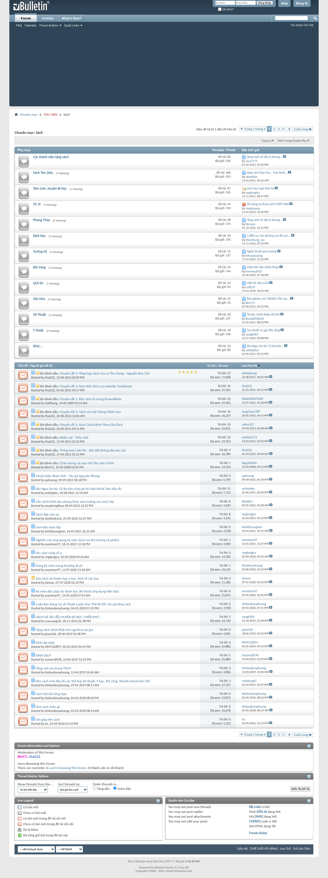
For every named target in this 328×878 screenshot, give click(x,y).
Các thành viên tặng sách (51, 157)
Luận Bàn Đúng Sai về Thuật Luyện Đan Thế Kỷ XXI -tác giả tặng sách (83, 604)
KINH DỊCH (43, 655)
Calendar (31, 25)
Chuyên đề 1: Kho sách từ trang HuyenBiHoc (91, 399)
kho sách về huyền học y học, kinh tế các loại (67, 578)
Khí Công (39, 267)
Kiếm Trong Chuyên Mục (292, 140)
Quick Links (71, 25)
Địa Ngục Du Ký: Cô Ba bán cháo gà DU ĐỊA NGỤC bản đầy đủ (78, 489)
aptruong (51, 480)
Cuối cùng (303, 129)
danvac (49, 582)
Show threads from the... (35, 784)
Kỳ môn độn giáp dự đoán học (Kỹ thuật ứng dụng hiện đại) (77, 591)
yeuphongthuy (54, 506)
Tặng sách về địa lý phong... (264, 157)
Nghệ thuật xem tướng (261, 251)
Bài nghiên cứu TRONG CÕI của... (268, 299)
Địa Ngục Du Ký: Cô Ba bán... (265, 346)
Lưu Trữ (285, 848)
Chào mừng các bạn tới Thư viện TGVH (87, 463)
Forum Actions (48, 25)
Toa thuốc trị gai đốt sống (263, 330)
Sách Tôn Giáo (43, 173)
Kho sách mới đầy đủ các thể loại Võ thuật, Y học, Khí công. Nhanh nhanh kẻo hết (93, 681)
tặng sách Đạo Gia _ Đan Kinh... (267, 172)
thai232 (50, 377)
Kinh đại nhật (45, 643)
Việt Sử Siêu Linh (257, 283)
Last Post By (251, 366)
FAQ (19, 25)
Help (284, 3)
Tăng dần (101, 788)
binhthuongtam (55, 531)
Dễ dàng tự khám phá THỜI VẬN (268, 204)
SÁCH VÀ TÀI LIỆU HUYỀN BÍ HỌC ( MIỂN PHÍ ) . (68, 617)
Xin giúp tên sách (48, 719)
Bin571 (49, 467)
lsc (47, 723)
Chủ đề (23, 366)
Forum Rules (258, 833)
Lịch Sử (38, 283)
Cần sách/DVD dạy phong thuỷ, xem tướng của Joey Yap (75, 502)
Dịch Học (39, 236)
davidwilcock (53, 518)
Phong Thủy (41, 220)
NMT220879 (53, 647)
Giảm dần (122, 788)
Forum (26, 18)
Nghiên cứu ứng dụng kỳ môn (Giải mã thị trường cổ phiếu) (77, 540)
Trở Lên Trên (301, 848)
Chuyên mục (28, 114)
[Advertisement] (164, 69)
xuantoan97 (53, 544)
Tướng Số (40, 251)
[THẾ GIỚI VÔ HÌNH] (264, 848)
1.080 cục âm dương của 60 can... (268, 235)
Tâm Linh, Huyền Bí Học (50, 188)
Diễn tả (262, 812)
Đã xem (223, 366)
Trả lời (211, 366)
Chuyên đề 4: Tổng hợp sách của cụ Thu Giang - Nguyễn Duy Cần (105, 373)
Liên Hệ (242, 848)
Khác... (38, 346)
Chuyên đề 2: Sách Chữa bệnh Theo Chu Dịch (91, 425)
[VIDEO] (255, 821)
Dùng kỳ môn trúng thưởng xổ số (59, 566)
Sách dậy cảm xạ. (48, 514)
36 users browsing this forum (65, 768)
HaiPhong (51, 403)
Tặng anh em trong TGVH (53, 668)
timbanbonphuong (57, 608)
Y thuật (38, 330)
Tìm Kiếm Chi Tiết (301, 25)
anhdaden (51, 493)
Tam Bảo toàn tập (48, 527)
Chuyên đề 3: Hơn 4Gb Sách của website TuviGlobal (96, 386)
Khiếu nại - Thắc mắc (74, 437)
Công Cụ (266, 140)
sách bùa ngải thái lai (260, 188)
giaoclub (50, 634)
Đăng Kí (302, 3)
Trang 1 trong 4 (254, 129)
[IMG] (259, 816)
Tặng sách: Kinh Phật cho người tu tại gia (64, 630)
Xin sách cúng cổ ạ (49, 553)
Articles (48, 18)
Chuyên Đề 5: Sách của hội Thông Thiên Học (90, 412)
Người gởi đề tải (41, 366)
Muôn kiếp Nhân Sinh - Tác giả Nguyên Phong (68, 476)
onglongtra (52, 557)
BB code (255, 807)
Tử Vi (37, 204)
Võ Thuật (39, 315)
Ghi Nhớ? (226, 9)
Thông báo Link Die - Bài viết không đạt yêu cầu (93, 450)
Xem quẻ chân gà (48, 707)
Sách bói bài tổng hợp (51, 694)
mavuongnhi (53, 621)
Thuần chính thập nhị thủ (263, 314)
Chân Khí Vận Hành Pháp (263, 267)
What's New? (71, 18)
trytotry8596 (53, 659)
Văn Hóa (39, 299)
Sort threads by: (69, 784)
